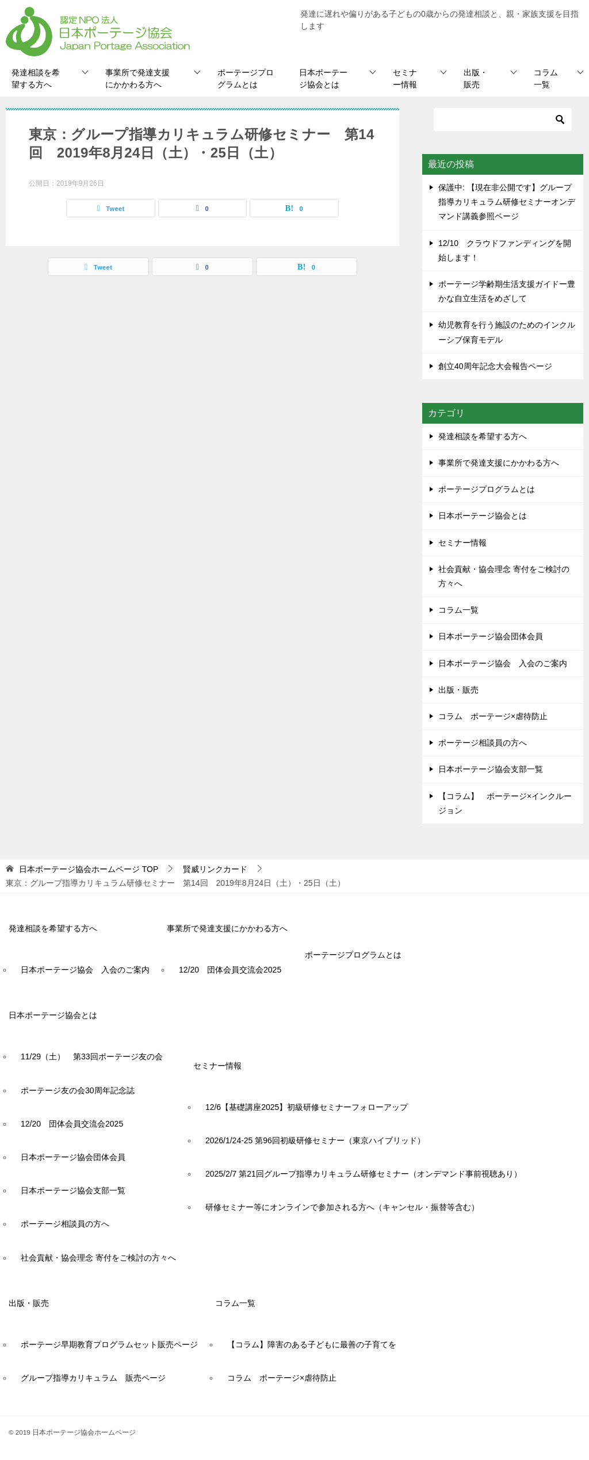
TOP (88, 869)
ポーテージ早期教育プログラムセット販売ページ (109, 1344)
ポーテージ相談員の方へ (482, 742)
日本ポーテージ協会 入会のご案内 (502, 663)
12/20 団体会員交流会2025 (230, 969)
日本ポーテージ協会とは (323, 78)
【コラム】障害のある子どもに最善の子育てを (311, 1344)
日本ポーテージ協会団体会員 (490, 636)
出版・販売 (476, 78)
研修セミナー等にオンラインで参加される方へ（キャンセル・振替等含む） (342, 1207)
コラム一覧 (546, 78)
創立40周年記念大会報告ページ (495, 366)
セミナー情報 (405, 78)
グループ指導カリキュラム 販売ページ (93, 1377)
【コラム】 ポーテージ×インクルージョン (505, 803)
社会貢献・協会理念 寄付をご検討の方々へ (503, 576)
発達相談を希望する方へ (36, 78)
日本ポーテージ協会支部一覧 (490, 769)
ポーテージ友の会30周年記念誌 (78, 1090)
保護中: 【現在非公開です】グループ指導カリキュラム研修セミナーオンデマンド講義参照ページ (506, 202)
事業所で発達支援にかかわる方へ (137, 78)
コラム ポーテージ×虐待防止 (497, 716)
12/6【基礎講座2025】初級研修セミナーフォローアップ (306, 1107)
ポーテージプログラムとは (245, 78)
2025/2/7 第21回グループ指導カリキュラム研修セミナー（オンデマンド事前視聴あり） (363, 1173)
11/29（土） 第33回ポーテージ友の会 (92, 1056)
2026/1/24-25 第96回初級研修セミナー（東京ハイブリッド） (315, 1140)
